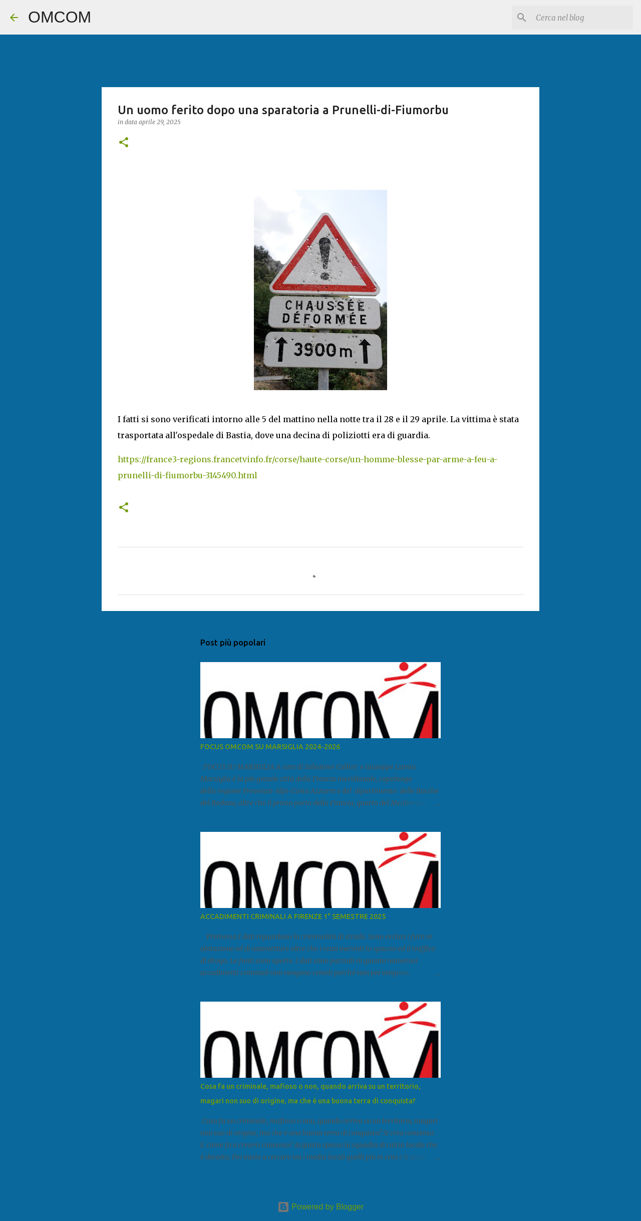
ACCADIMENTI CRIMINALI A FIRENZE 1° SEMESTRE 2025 (293, 916)
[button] (124, 143)
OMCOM (59, 17)
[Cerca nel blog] (580, 18)
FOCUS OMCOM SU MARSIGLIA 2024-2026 (270, 747)
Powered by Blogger (320, 1206)
